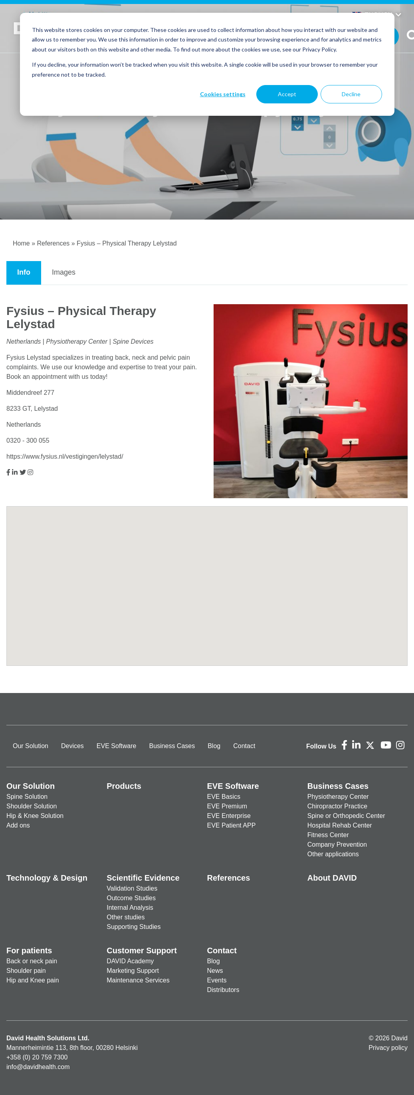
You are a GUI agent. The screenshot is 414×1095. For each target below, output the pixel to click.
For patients (29, 950)
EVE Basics (224, 796)
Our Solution (30, 746)
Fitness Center (328, 835)
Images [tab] (63, 272)
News (215, 970)
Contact (244, 746)
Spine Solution (27, 796)
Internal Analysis (130, 907)
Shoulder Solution (31, 806)
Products (124, 786)
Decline (351, 94)
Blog (214, 746)
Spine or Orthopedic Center (346, 815)
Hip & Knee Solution (34, 815)
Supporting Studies (133, 926)
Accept (287, 94)
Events (217, 980)
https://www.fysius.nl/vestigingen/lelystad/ (64, 456)
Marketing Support (133, 970)
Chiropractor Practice (337, 806)
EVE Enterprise (229, 815)
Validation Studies (132, 888)
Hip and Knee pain (32, 980)
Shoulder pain (26, 970)
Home (21, 243)
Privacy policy (388, 1047)
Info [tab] (23, 272)
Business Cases (172, 746)
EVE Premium (227, 806)
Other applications (333, 854)
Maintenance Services (138, 980)
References (53, 243)
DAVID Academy (130, 961)
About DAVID (332, 877)
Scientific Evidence (143, 877)
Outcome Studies (131, 898)
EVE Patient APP (231, 825)
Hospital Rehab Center (339, 825)
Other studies (126, 917)
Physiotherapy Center (338, 796)
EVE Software (117, 746)
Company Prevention (337, 844)
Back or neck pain (31, 961)
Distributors (223, 989)
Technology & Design (46, 877)
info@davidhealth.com (38, 1066)
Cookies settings (223, 94)
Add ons (18, 825)
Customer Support (142, 950)
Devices (72, 746)
